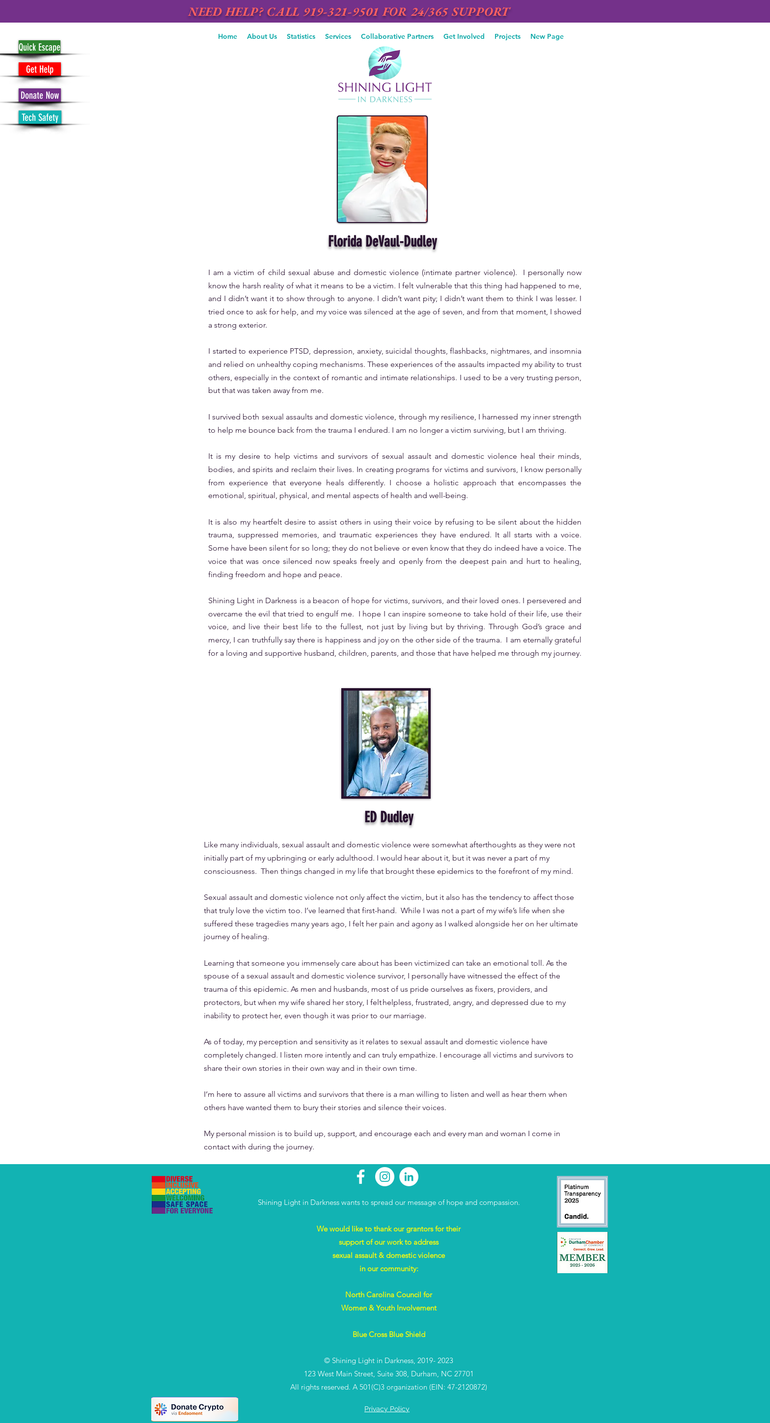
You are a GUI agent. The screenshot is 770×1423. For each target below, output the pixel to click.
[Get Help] (40, 69)
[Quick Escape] (39, 47)
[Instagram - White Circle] (384, 1176)
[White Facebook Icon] (360, 1176)
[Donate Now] (40, 95)
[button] (262, 36)
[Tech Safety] (40, 117)
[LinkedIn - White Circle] (408, 1176)
